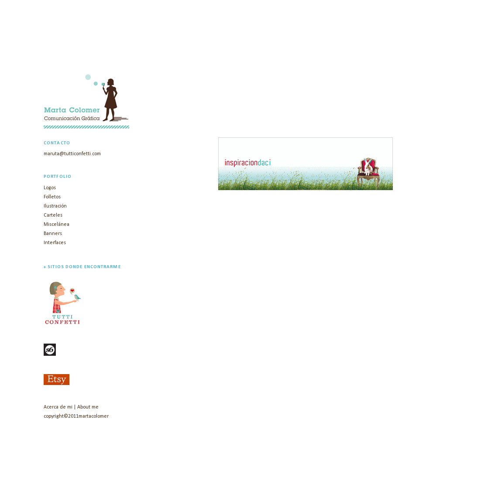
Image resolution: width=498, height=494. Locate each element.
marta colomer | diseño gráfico (150, 52)
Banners (53, 233)
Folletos (52, 197)
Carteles (53, 215)
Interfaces (55, 242)
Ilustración (55, 206)
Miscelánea (56, 224)
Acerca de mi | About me (71, 407)
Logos (50, 188)
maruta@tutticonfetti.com (72, 154)
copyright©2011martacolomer (76, 416)
